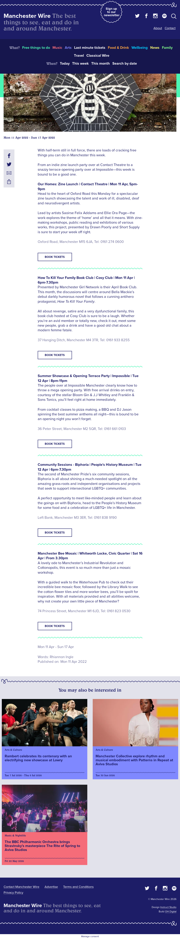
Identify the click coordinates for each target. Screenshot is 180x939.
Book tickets (55, 257)
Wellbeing (139, 48)
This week (80, 63)
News (154, 48)
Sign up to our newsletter (111, 12)
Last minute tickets (89, 48)
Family (167, 48)
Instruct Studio (168, 907)
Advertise (51, 887)
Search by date (124, 63)
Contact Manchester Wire (21, 887)
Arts (68, 48)
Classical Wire (97, 55)
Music (57, 48)
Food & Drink (118, 48)
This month (100, 63)
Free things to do (36, 48)
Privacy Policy (13, 893)
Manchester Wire (27, 16)
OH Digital (170, 911)
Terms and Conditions (78, 887)
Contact (170, 28)
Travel (79, 55)
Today (65, 63)
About (157, 28)
